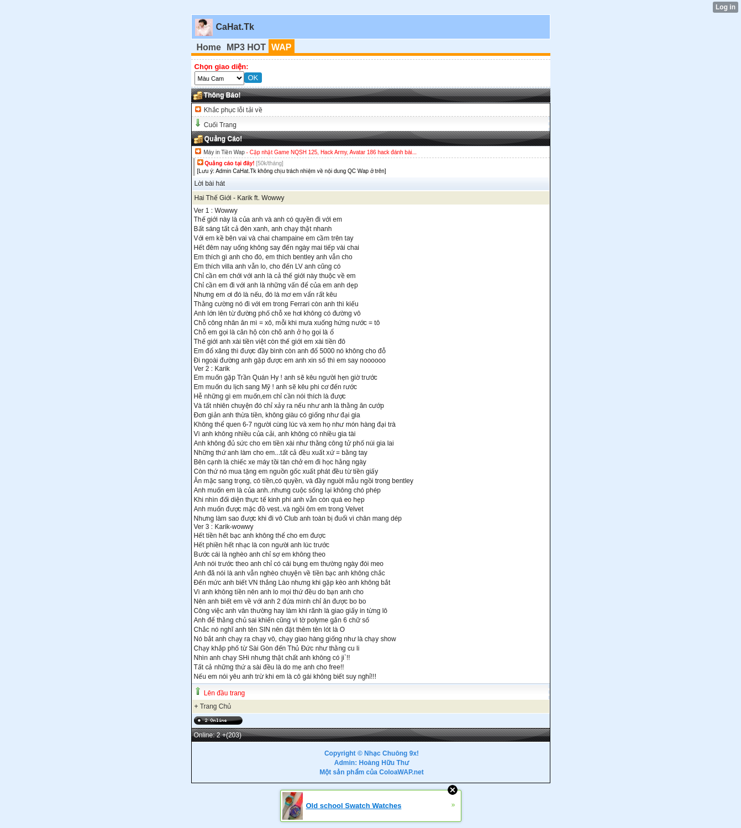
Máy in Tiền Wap (224, 152)
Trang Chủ (216, 706)
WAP (281, 47)
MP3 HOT (246, 47)
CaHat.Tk (235, 27)
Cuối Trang (220, 125)
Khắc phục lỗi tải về (232, 110)
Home (209, 47)
